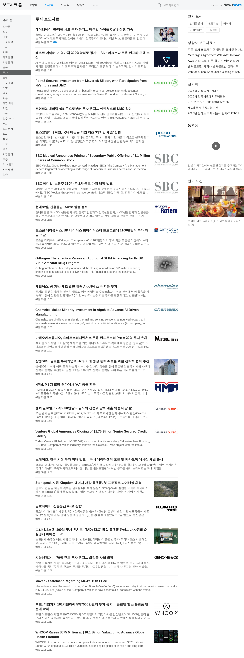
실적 (5, 31)
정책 (5, 138)
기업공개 (8, 154)
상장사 (81, 5)
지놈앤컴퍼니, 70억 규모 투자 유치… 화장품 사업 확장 (74, 557)
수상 (5, 113)
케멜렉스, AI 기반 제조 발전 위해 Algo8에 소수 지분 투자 (76, 286)
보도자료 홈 (12, 5)
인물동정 (8, 42)
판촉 (5, 36)
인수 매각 (8, 118)
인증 (5, 174)
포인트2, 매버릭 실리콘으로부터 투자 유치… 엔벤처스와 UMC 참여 (83, 108)
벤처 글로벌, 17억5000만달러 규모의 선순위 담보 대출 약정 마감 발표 (85, 408)
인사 (5, 47)
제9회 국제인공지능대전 (203, 107)
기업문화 (8, 62)
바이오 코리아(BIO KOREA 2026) (209, 102)
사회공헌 (8, 57)
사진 (96, 5)
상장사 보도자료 (200, 43)
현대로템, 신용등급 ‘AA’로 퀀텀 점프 (61, 207)
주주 (5, 159)
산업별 (32, 5)
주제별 (48, 5)
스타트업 (213, 30)
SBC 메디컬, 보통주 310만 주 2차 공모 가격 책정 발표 (74, 183)
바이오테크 (196, 30)
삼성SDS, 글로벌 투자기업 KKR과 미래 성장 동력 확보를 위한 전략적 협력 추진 (92, 361)
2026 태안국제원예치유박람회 (207, 96)
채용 (5, 98)
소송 (5, 144)
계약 (5, 87)
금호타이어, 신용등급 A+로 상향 (58, 506)
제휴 (5, 52)
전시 (5, 123)
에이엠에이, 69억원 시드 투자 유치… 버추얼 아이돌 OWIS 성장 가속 (84, 29)
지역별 (64, 5)
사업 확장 (8, 103)
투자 (5, 72)
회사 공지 (8, 164)
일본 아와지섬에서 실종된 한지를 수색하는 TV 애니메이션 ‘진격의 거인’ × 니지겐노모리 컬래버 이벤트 (215, 169)
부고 (5, 149)
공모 (5, 92)
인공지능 (213, 23)
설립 (5, 77)
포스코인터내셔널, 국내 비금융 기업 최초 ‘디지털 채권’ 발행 (78, 132)
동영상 (193, 125)
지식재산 (8, 169)
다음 (241, 201)
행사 (5, 133)
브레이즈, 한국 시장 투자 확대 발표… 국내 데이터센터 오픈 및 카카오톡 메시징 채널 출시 (99, 459)
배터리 (227, 23)
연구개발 (8, 82)
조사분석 (8, 128)
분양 (5, 67)
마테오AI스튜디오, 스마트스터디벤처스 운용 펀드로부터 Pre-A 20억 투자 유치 (91, 337)
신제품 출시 (196, 23)
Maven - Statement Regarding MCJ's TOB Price (71, 581)
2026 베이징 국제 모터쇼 (203, 90)
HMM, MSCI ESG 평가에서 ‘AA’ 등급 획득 (65, 384)
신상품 (6, 26)
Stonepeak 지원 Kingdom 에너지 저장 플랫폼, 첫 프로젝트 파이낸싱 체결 (88, 482)
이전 (191, 201)
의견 (5, 108)
